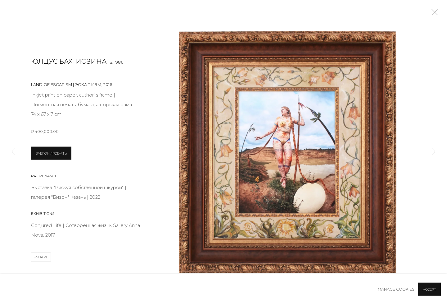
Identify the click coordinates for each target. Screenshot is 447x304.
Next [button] (433, 152)
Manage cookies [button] (396, 289)
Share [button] (42, 257)
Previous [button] (13, 152)
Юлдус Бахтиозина (68, 61)
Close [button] (433, 14)
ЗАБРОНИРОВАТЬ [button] (51, 153)
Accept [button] (429, 289)
